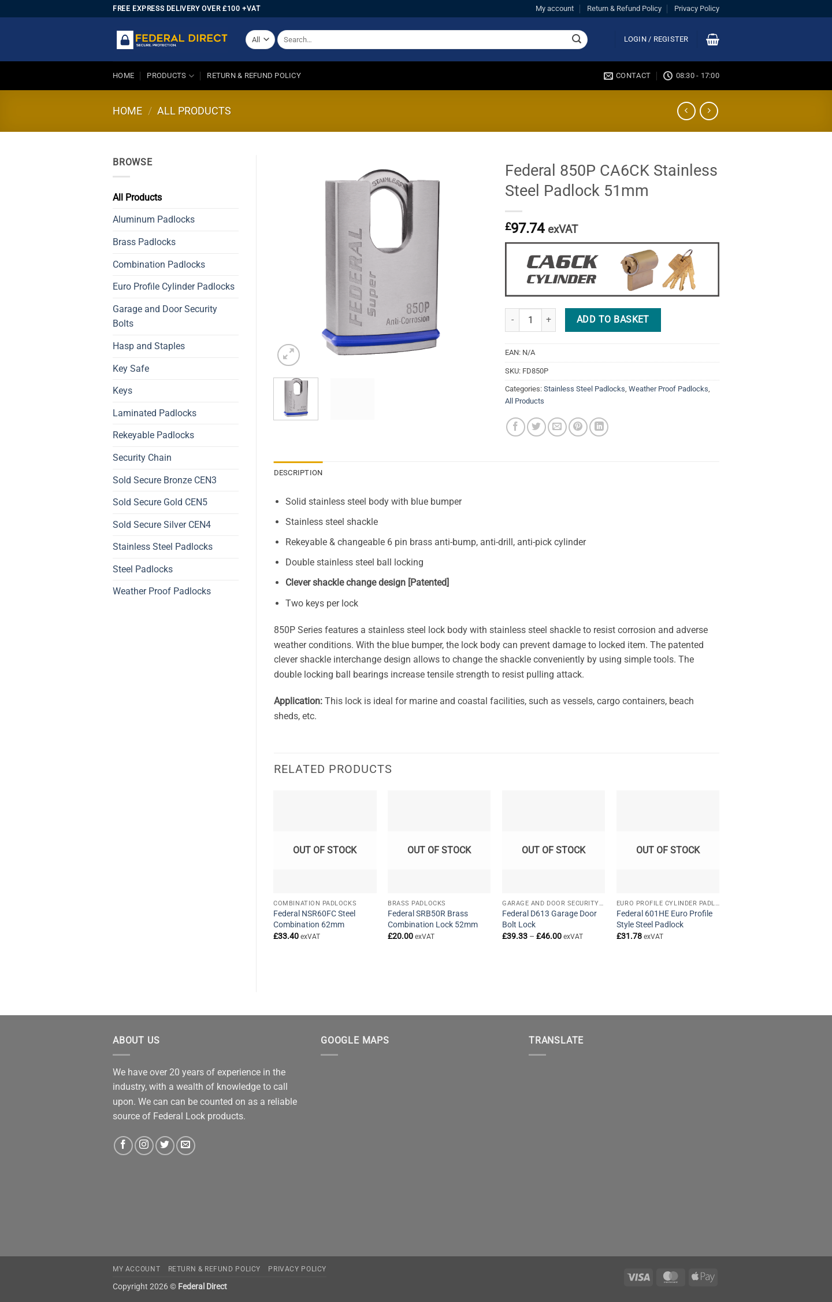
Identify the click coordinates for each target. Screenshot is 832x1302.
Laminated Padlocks (154, 413)
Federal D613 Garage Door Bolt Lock (549, 919)
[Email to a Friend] (557, 427)
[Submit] (576, 40)
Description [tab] (298, 472)
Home (123, 75)
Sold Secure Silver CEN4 (162, 524)
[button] (656, 39)
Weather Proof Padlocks (162, 591)
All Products (194, 111)
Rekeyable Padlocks (153, 435)
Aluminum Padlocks (154, 219)
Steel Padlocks (143, 569)
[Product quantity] (530, 319)
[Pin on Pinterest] (578, 427)
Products (170, 76)
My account (555, 8)
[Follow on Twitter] (164, 1145)
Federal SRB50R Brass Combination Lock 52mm (433, 919)
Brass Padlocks (144, 241)
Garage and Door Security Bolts (165, 317)
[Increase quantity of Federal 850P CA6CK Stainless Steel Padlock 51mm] (549, 319)
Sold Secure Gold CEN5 (160, 502)
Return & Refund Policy (624, 8)
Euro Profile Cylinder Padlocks (174, 286)
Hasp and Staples (149, 346)
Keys (122, 390)
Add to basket (613, 320)
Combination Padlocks (159, 264)
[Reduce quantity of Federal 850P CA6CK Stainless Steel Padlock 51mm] (512, 319)
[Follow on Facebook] (123, 1145)
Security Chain (142, 457)
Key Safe (131, 368)
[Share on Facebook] (515, 427)
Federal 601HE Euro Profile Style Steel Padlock (664, 919)
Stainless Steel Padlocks (163, 546)
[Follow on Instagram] (144, 1145)
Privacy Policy (696, 8)
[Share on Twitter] (536, 427)
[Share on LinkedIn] (598, 427)
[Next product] (686, 111)
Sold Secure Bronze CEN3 (165, 480)
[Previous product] (709, 111)
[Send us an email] (185, 1145)
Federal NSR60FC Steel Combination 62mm (314, 919)
